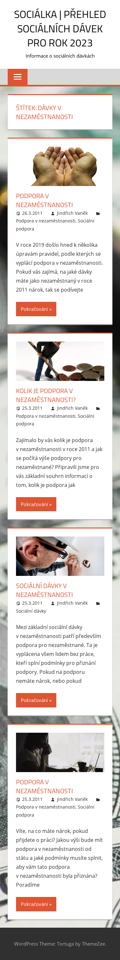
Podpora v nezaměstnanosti (44, 200)
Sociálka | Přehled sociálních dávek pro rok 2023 (60, 28)
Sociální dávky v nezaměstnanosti (44, 590)
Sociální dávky (31, 611)
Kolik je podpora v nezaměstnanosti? (46, 395)
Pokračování (34, 309)
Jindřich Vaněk (72, 213)
